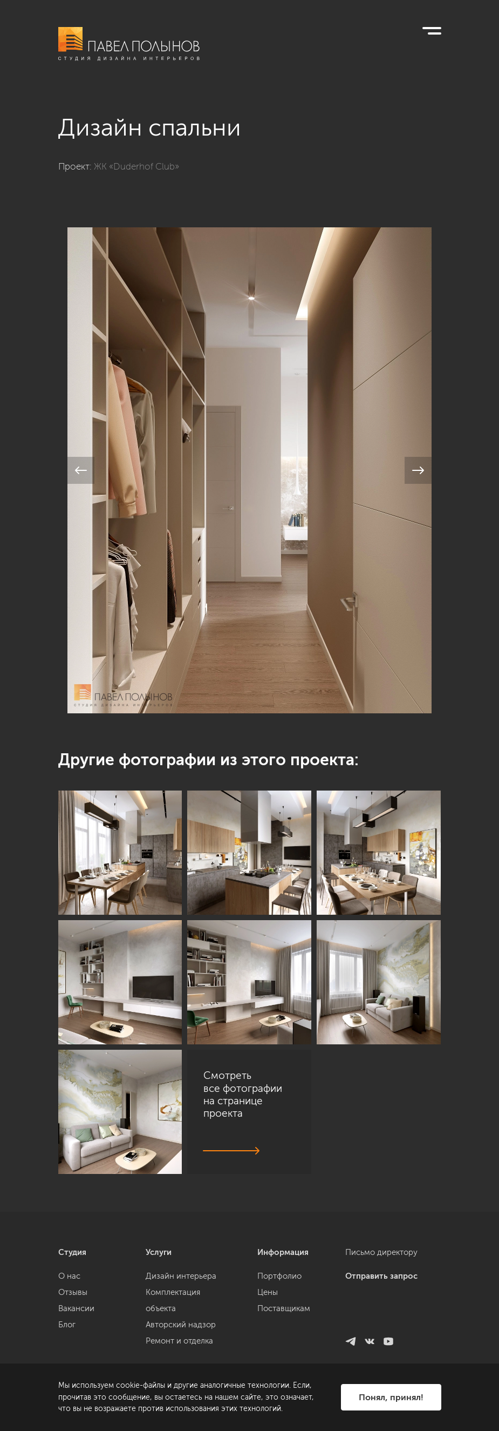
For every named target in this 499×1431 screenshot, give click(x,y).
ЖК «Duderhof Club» (136, 166)
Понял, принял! (391, 1397)
